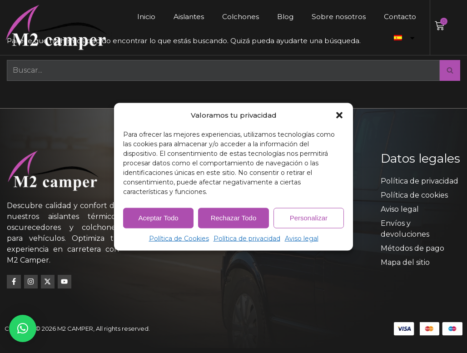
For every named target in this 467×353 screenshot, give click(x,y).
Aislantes (183, 16)
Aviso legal (301, 238)
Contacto (399, 16)
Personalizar (309, 218)
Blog (282, 16)
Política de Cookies (179, 238)
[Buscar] (223, 70)
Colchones (237, 16)
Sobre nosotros (336, 16)
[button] (339, 114)
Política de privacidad (247, 238)
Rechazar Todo (234, 218)
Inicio (140, 16)
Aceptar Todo (159, 218)
